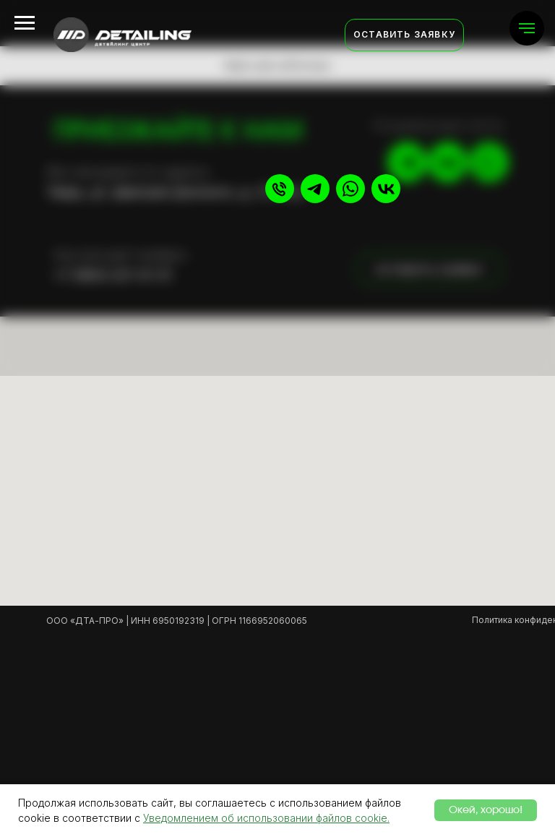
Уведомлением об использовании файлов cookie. (266, 818)
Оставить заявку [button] (404, 34)
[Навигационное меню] (527, 28)
